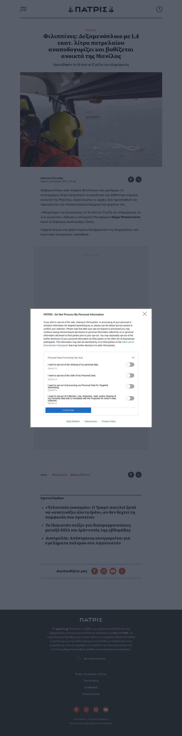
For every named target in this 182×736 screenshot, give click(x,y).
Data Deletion (73, 421)
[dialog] (91, 368)
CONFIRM (68, 410)
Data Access (91, 421)
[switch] (130, 364)
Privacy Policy (109, 421)
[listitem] (91, 357)
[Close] (146, 315)
